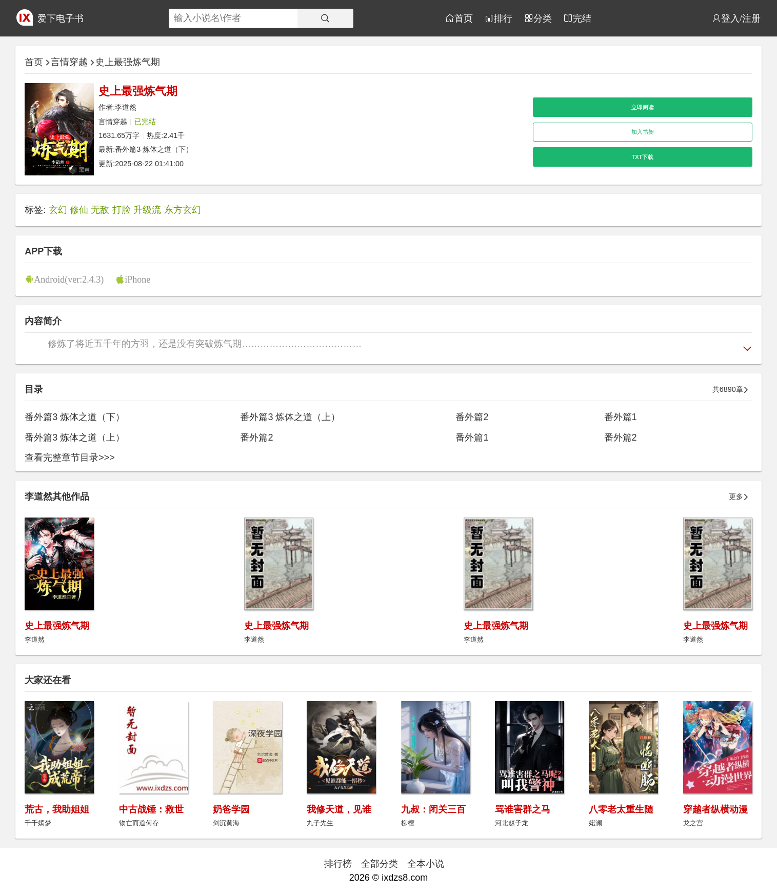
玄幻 (58, 210)
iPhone (137, 279)
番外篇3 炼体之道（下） (154, 149)
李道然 (125, 107)
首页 (463, 18)
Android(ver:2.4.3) (69, 279)
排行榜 (338, 864)
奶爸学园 (231, 809)
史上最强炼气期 (127, 62)
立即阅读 (642, 107)
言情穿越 (69, 62)
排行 (503, 18)
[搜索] (325, 18)
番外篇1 (620, 417)
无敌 (100, 210)
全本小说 (425, 864)
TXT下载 (642, 157)
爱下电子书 (60, 18)
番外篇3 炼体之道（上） (290, 417)
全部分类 (379, 864)
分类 (542, 18)
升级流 (147, 210)
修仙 (79, 210)
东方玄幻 (182, 210)
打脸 (121, 210)
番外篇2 (471, 417)
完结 (582, 18)
